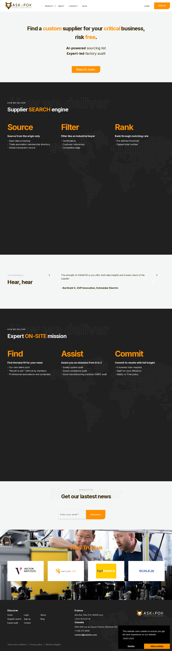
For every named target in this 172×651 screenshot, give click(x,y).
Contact (27, 623)
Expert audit (12, 623)
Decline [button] (131, 646)
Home (10, 615)
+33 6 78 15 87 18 (82, 619)
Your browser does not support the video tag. (86, 195)
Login (26, 615)
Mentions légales (53, 644)
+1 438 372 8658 (82, 631)
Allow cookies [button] (156, 646)
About (43, 615)
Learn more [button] (128, 638)
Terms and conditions (16, 644)
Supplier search (14, 619)
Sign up (162, 6)
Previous (59, 281)
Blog (43, 619)
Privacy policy (36, 644)
